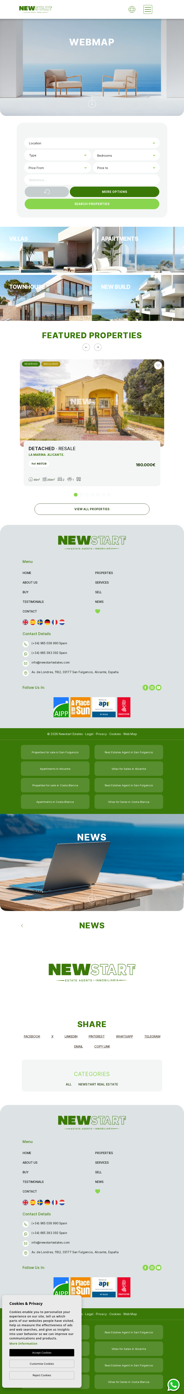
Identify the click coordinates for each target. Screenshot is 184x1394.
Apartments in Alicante (55, 768)
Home (27, 573)
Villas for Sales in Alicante (129, 768)
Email (78, 1046)
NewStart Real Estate (98, 1084)
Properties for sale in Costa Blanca (55, 785)
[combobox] (92, 143)
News (99, 601)
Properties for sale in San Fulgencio (55, 752)
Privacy (101, 734)
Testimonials (33, 601)
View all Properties (91, 509)
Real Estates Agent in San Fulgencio (129, 752)
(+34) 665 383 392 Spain (49, 653)
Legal (89, 734)
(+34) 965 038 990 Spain (49, 643)
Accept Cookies (41, 1352)
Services (102, 582)
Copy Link (102, 1046)
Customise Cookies (42, 1364)
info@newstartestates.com (51, 662)
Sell (98, 592)
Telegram (152, 1036)
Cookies (115, 734)
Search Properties (92, 204)
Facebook (32, 1036)
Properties (104, 573)
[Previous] (86, 347)
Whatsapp (124, 1036)
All (69, 1084)
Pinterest (97, 1036)
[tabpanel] (92, 422)
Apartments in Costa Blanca (55, 801)
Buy (25, 592)
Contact (30, 611)
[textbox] (93, 143)
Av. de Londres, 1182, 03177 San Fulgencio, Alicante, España (75, 672)
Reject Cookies (42, 1375)
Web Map (130, 734)
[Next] (98, 347)
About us (30, 582)
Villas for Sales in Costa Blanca (129, 801)
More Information (23, 1343)
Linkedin (71, 1036)
